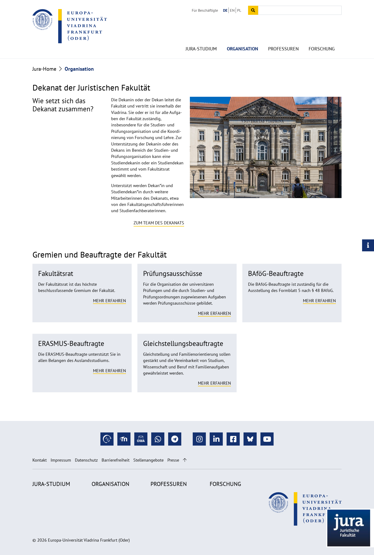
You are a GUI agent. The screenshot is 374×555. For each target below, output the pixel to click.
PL (239, 10)
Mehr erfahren (109, 300)
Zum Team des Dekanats (159, 223)
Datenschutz (86, 460)
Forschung (322, 43)
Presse (173, 460)
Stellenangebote (148, 460)
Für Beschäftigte (205, 10)
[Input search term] (300, 10)
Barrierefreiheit (116, 460)
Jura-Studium (201, 43)
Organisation (242, 43)
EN (232, 10)
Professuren (283, 43)
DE (225, 10)
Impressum (61, 460)
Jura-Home (44, 68)
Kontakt (39, 460)
